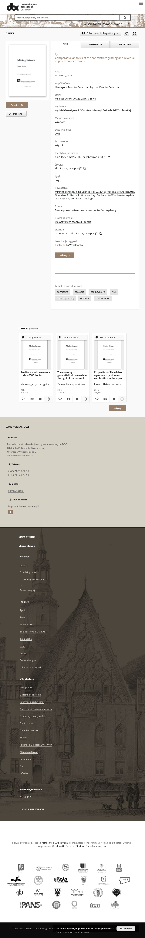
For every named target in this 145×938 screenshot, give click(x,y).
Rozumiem (126, 928)
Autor (23, 617)
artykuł (59, 145)
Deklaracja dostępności (32, 716)
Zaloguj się (26, 796)
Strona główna (27, 545)
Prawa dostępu (28, 660)
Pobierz (15, 114)
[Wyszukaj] (125, 17)
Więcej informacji (103, 928)
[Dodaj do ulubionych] (126, 33)
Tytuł (22, 610)
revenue (84, 298)
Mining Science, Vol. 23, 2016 (89, 191)
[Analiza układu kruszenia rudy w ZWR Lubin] (36, 352)
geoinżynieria (97, 291)
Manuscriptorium (29, 751)
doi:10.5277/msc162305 (68, 157)
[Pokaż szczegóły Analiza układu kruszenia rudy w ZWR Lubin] (48, 399)
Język (22, 646)
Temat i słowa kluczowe (32, 631)
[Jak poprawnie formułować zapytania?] (128, 24)
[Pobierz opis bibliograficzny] (31, 399)
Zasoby (24, 565)
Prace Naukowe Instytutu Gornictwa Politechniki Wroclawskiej (95, 193)
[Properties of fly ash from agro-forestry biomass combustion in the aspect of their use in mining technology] (109, 352)
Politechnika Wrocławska (69, 245)
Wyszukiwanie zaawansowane (103, 24)
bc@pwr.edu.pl (16, 490)
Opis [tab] (65, 44)
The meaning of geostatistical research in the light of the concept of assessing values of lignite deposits (72, 375)
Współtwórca (27, 624)
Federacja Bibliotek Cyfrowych (36, 744)
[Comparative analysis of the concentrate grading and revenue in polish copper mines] (27, 70)
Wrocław (60, 122)
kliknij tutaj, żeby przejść (70, 168)
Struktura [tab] (125, 44)
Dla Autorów (26, 723)
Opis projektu (27, 687)
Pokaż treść (17, 105)
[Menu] (140, 3)
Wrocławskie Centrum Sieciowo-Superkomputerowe (79, 846)
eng (57, 180)
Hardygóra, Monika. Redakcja (71, 87)
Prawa (23, 653)
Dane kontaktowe (29, 730)
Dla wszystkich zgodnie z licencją (73, 221)
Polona (23, 737)
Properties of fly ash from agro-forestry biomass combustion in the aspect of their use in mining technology (109, 375)
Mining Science (63, 191)
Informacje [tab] (95, 44)
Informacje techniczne (32, 701)
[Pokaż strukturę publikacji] (36, 337)
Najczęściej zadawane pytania (36, 709)
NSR (114, 291)
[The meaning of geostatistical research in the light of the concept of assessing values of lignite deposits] (72, 352)
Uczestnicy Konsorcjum (32, 579)
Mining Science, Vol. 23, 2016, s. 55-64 (75, 98)
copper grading (65, 298)
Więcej (117, 408)
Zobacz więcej (27, 590)
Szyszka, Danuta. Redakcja (104, 87)
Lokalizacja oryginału (31, 667)
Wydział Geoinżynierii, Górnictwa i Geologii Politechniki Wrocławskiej (93, 110)
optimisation (103, 298)
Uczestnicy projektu (30, 694)
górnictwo (62, 291)
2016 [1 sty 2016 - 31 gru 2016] (57, 133)
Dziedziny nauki (28, 572)
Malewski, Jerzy (63, 75)
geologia (79, 291)
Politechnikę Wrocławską (55, 842)
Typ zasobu (26, 638)
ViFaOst (24, 773)
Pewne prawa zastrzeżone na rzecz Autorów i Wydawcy (85, 210)
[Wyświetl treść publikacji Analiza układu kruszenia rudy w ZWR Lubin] (40, 399)
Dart (22, 766)
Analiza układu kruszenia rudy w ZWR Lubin (35, 373)
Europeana (26, 759)
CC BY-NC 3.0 (62, 233)
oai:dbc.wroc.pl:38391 (96, 157)
